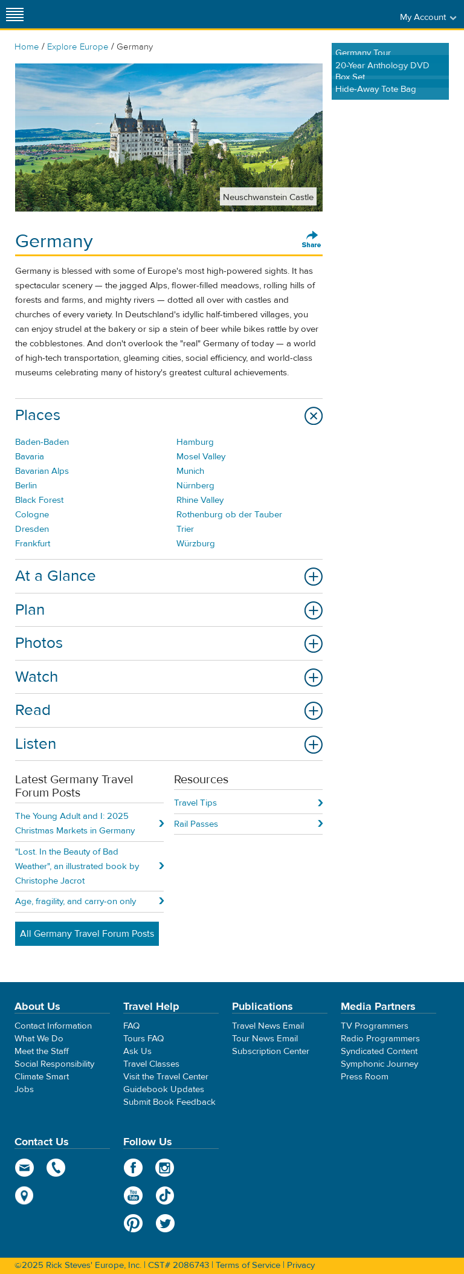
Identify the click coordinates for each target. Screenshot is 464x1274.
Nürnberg (195, 485)
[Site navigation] (15, 14)
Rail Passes (196, 824)
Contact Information (53, 1026)
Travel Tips (195, 803)
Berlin (26, 485)
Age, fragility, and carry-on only (75, 901)
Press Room (364, 1076)
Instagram (165, 1167)
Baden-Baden (42, 442)
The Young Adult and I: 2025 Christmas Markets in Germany (75, 823)
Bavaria (29, 456)
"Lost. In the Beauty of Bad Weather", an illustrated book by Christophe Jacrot (77, 866)
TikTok (165, 1195)
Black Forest (39, 500)
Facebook (133, 1167)
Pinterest (133, 1223)
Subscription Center (270, 1051)
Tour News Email (265, 1038)
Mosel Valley (200, 456)
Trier (185, 529)
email (24, 1167)
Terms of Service (248, 1265)
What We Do (38, 1038)
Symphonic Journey (379, 1064)
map (24, 1195)
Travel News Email (268, 1026)
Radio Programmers (380, 1038)
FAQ (131, 1026)
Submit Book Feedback (169, 1102)
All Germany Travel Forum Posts (87, 934)
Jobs (24, 1089)
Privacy (301, 1265)
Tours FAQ (143, 1038)
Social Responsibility (54, 1064)
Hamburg (195, 442)
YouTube (133, 1195)
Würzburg (195, 543)
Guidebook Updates (163, 1089)
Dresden (32, 529)
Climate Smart (41, 1076)
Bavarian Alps (42, 471)
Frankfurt (32, 543)
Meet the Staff (41, 1051)
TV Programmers (374, 1026)
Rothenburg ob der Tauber (229, 514)
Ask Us (137, 1051)
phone (56, 1167)
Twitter (165, 1223)
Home (26, 47)
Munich (190, 471)
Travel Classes (151, 1064)
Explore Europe (78, 47)
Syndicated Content (379, 1051)
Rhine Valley (200, 500)
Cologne (32, 514)
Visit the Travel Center (165, 1076)
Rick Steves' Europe (232, 14)
